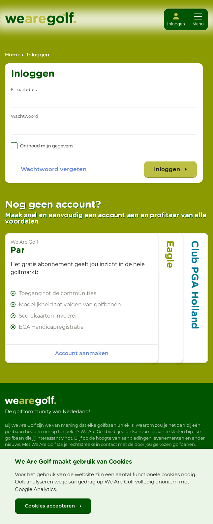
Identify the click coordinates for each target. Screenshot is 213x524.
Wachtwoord (24, 116)
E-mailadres (24, 89)
